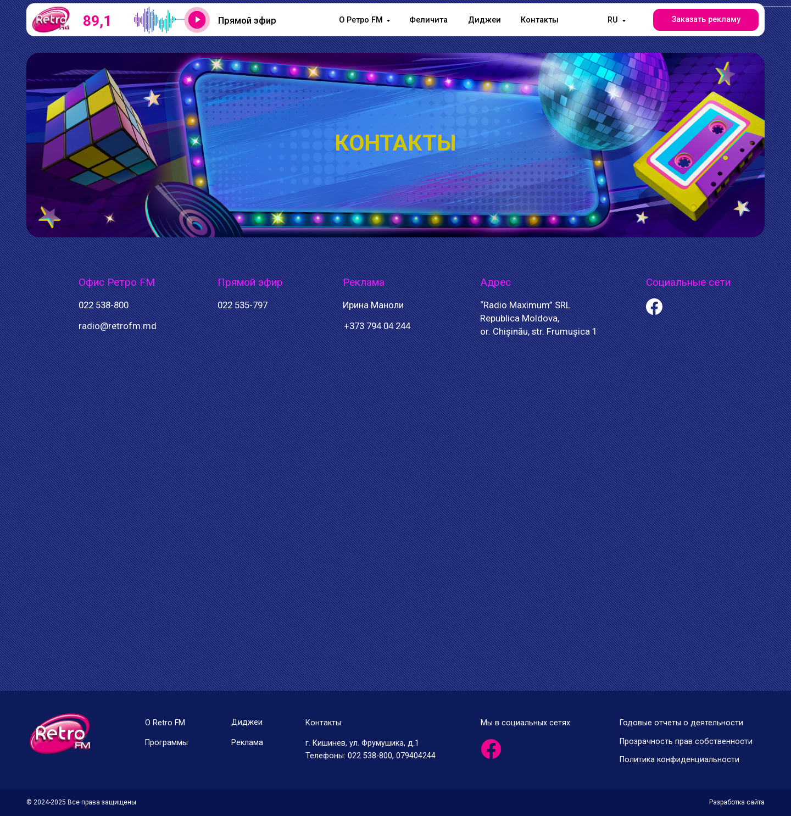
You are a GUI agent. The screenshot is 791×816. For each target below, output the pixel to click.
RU (613, 20)
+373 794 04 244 (377, 325)
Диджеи (484, 20)
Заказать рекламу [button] (706, 19)
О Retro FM (165, 723)
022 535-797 (243, 304)
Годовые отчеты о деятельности (681, 723)
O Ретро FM (361, 20)
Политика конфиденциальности (679, 759)
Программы (166, 742)
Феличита (428, 20)
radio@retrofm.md (118, 325)
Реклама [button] (247, 742)
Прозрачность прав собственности (686, 741)
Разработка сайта (737, 802)
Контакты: (324, 723)
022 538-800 (104, 304)
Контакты (540, 20)
